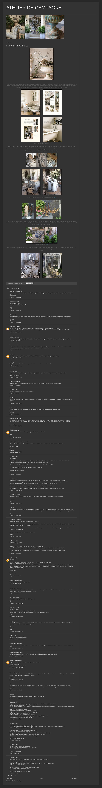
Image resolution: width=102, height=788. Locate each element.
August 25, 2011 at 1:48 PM (16, 503)
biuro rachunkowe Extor (26, 717)
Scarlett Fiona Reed (14, 580)
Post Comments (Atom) (17, 780)
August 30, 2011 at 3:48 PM (16, 583)
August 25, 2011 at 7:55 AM (15, 474)
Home (41, 778)
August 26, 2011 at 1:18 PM (16, 515)
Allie (11, 354)
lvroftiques (12, 478)
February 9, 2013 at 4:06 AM (16, 740)
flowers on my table (14, 588)
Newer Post (9, 778)
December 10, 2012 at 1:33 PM (16, 698)
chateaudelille (13, 337)
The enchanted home (14, 652)
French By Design (14, 326)
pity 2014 (19, 751)
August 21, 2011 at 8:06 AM (15, 297)
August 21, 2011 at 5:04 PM (16, 350)
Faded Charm (13, 430)
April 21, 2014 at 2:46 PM (15, 753)
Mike (11, 694)
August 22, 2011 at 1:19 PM (16, 403)
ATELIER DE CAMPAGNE (34, 7)
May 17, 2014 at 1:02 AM (15, 773)
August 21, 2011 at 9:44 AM (15, 322)
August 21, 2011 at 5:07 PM (16, 357)
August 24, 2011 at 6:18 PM (16, 437)
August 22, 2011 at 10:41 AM (16, 393)
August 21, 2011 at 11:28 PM (16, 377)
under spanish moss (14, 362)
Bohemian (12, 371)
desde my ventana (14, 494)
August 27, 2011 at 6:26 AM (15, 553)
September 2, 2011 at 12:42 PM (16, 616)
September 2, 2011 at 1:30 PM (16, 631)
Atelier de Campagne (14, 418)
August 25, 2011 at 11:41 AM (16, 490)
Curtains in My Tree (14, 519)
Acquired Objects (14, 381)
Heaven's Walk (13, 672)
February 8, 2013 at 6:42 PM (16, 719)
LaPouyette (12, 540)
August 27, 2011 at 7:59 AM (15, 576)
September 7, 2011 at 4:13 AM (16, 656)
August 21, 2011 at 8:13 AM (15, 310)
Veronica (12, 314)
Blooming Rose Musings (15, 345)
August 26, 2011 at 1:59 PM (16, 536)
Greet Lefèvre (13, 597)
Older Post (74, 778)
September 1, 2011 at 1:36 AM (16, 603)
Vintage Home (13, 635)
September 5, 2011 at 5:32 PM (16, 648)
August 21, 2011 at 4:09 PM (16, 340)
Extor (22, 738)
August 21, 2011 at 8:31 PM (16, 366)
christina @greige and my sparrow (17, 442)
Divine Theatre (13, 301)
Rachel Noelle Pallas (14, 660)
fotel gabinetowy (26, 771)
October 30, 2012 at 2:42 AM (16, 690)
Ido (10, 397)
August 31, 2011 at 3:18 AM (15, 593)
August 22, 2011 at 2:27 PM (16, 414)
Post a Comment (11, 775)
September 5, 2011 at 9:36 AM (16, 639)
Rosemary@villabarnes (15, 291)
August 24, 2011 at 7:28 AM (15, 426)
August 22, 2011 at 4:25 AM (15, 385)
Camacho (12, 683)
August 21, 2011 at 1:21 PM (16, 332)
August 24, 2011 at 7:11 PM (16, 452)
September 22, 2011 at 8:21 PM (16, 679)
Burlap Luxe (12, 620)
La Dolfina (12, 557)
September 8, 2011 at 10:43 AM (16, 667)
